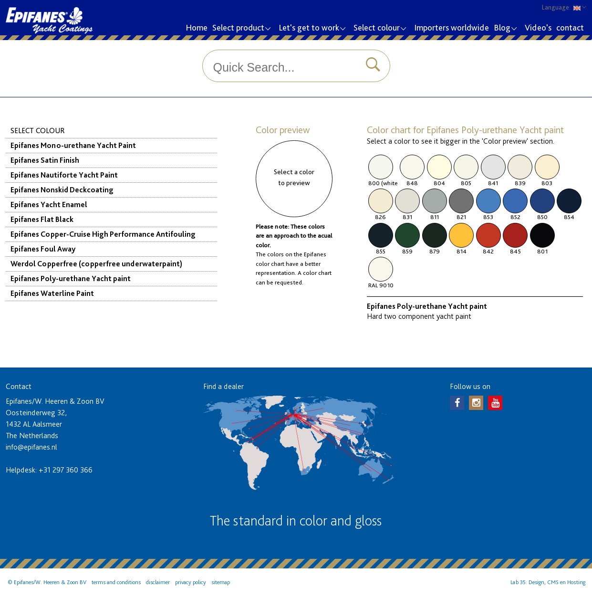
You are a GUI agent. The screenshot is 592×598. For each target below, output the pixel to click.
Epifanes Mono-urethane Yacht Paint (73, 145)
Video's (538, 27)
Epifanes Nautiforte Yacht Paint (64, 174)
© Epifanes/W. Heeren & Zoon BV (47, 582)
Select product (241, 28)
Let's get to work (312, 28)
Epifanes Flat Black (41, 219)
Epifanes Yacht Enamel (48, 204)
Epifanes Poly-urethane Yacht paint (70, 278)
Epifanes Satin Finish (44, 160)
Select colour (379, 28)
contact (570, 27)
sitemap (220, 582)
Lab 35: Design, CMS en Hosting (547, 582)
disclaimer (158, 582)
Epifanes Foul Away (42, 248)
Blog (505, 28)
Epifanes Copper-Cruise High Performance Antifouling (102, 234)
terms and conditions (116, 582)
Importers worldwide (451, 27)
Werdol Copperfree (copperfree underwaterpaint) (96, 263)
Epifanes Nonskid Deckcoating (61, 189)
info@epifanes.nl (31, 446)
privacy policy (190, 582)
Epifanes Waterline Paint (52, 293)
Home (197, 27)
